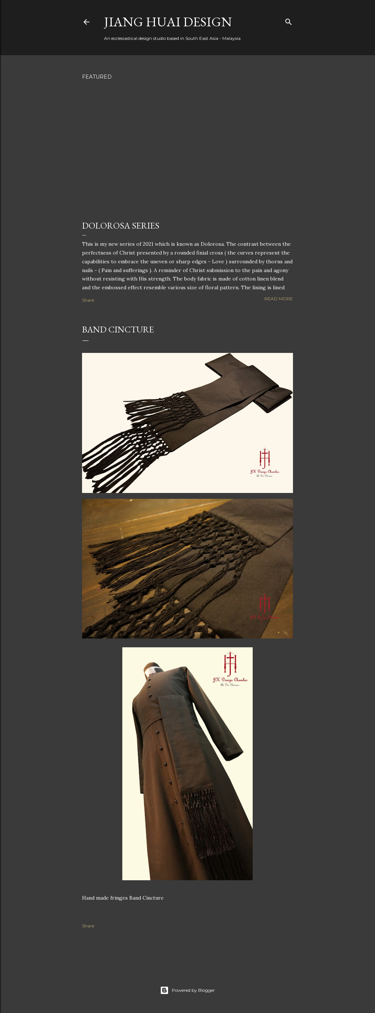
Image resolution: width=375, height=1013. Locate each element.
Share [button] (88, 300)
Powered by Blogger (187, 990)
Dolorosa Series (120, 225)
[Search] (288, 20)
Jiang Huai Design (168, 21)
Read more (278, 298)
